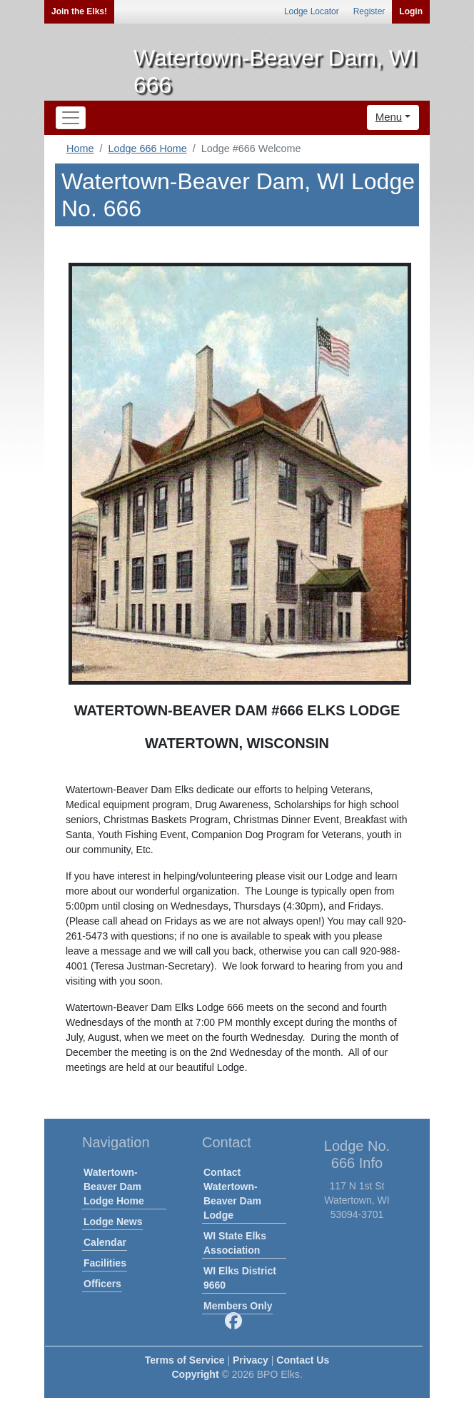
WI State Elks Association (234, 1243)
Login (411, 11)
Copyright (194, 1374)
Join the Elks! (79, 11)
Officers (102, 1283)
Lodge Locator (311, 11)
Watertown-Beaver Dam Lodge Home (114, 1187)
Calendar (105, 1242)
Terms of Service (185, 1360)
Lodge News (113, 1221)
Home (80, 148)
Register (369, 11)
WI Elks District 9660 (239, 1278)
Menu (389, 117)
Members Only (237, 1305)
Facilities (105, 1263)
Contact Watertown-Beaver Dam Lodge (232, 1194)
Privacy (250, 1360)
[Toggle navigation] (71, 117)
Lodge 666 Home (147, 148)
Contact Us (302, 1360)
